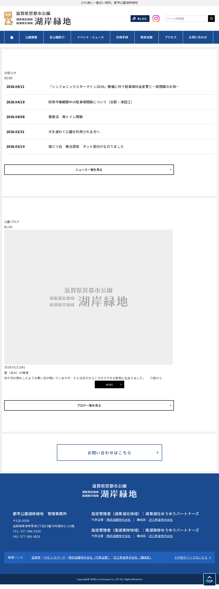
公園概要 (31, 37)
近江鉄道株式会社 (161, 524)
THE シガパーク (54, 562)
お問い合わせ (198, 37)
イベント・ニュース (90, 37)
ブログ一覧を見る (31, 405)
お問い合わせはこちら (109, 454)
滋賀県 (35, 562)
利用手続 (122, 37)
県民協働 (146, 37)
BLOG (142, 18)
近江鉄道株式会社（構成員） (133, 562)
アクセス (171, 37)
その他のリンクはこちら (190, 562)
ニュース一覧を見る (30, 169)
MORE (109, 384)
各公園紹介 (57, 37)
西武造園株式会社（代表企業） (89, 562)
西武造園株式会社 (119, 524)
